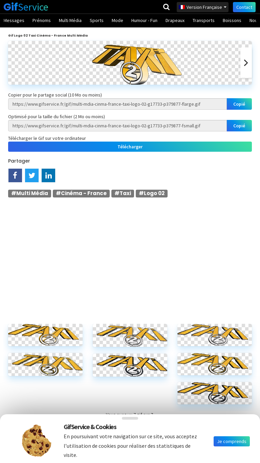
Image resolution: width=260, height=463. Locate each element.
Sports (97, 20)
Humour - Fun (144, 20)
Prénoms (41, 20)
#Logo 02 (152, 193)
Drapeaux (175, 20)
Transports (204, 20)
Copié (239, 104)
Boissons (232, 20)
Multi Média (70, 20)
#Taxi (122, 193)
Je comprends (231, 441)
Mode (117, 20)
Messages (13, 20)
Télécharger (130, 147)
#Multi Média (29, 193)
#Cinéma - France (81, 193)
